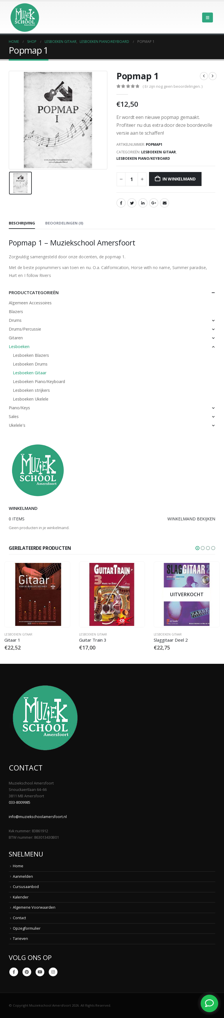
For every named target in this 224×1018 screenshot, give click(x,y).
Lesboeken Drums (30, 364)
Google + (153, 203)
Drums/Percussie (25, 329)
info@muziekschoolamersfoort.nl (38, 816)
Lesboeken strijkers (31, 390)
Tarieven (20, 938)
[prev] (204, 76)
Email (164, 203)
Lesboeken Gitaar (158, 152)
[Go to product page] (37, 594)
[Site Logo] (25, 17)
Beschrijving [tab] (22, 223)
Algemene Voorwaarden (34, 907)
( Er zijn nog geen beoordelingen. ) (172, 86)
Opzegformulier (27, 928)
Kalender (21, 897)
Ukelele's (17, 425)
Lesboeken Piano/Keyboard (143, 158)
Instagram (53, 972)
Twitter (131, 203)
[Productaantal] (131, 179)
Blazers (16, 311)
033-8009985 (19, 802)
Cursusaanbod (26, 886)
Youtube (40, 972)
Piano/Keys (19, 407)
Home (18, 865)
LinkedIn (143, 203)
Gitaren (16, 337)
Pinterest (26, 972)
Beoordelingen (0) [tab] (64, 223)
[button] (207, 17)
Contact (19, 917)
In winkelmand (179, 179)
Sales (14, 416)
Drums (15, 320)
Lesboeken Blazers (31, 355)
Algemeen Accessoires (30, 303)
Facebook (121, 203)
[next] (213, 76)
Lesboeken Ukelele (30, 399)
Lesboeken (19, 346)
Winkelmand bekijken (191, 519)
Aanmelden (23, 876)
